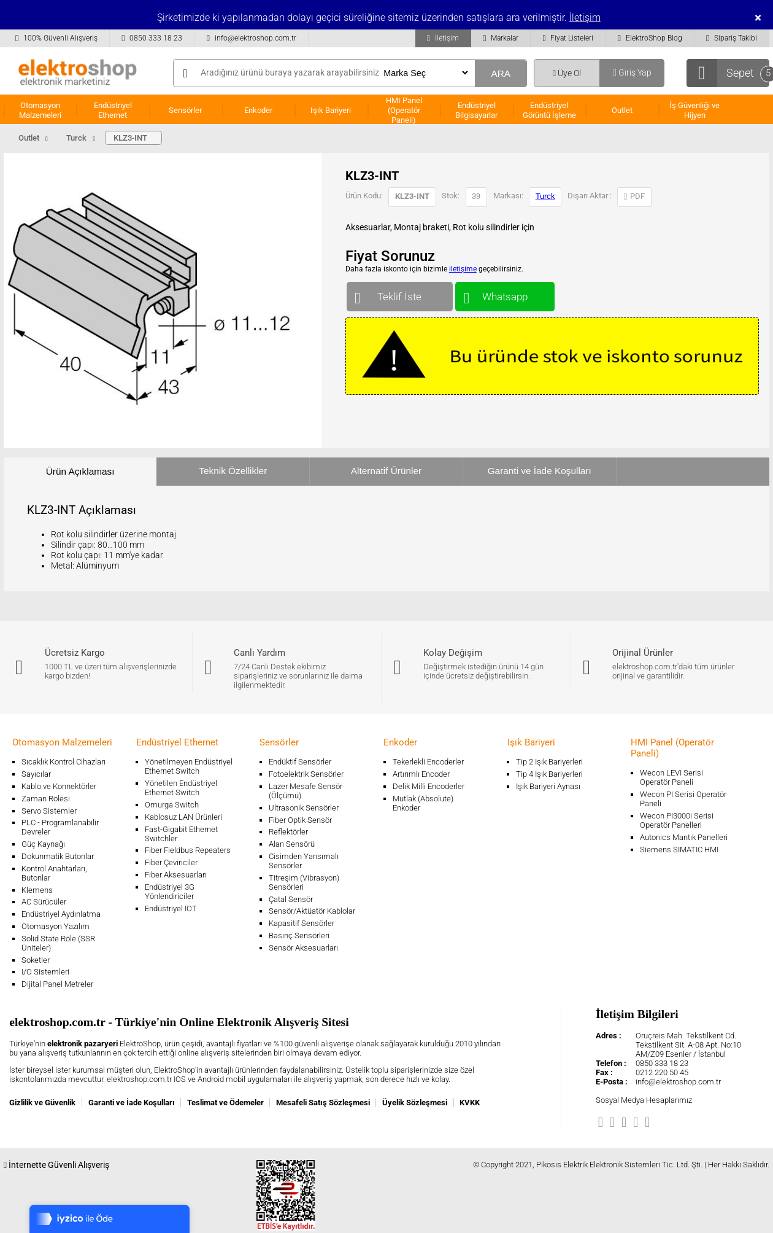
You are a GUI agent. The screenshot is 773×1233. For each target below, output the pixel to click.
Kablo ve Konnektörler (58, 786)
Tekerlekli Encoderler (428, 761)
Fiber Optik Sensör (300, 820)
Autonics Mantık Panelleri (684, 837)
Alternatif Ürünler (386, 470)
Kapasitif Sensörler (301, 923)
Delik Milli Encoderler (428, 786)
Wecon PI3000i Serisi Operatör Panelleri (676, 820)
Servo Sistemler (49, 810)
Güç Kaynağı (43, 844)
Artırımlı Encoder (421, 774)
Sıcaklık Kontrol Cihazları (63, 761)
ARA (500, 73)
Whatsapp (504, 294)
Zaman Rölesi (45, 798)
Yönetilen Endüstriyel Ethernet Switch (181, 788)
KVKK (470, 1102)
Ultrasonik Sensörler (304, 807)
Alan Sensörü (292, 844)
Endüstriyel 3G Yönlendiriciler (169, 891)
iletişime (463, 269)
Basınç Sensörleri (299, 935)
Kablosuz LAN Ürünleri (183, 817)
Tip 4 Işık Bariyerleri (549, 774)
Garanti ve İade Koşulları (539, 470)
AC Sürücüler (43, 901)
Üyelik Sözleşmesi (414, 1102)
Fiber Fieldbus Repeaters (188, 850)
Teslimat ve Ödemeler (225, 1102)
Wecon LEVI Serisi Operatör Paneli (671, 777)
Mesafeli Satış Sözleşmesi (323, 1102)
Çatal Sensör (291, 899)
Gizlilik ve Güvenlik (42, 1102)
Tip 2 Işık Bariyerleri (549, 761)
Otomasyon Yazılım (55, 926)
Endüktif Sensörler (300, 761)
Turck (545, 196)
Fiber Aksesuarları (176, 874)
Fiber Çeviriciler (171, 862)
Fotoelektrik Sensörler (306, 774)
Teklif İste (400, 294)
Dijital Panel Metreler (57, 984)
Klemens (37, 890)
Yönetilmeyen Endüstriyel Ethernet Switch (189, 766)
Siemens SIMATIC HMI (679, 849)
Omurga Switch (172, 804)
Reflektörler (288, 831)
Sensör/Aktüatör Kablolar (312, 911)
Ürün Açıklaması (80, 471)
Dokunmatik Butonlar (57, 856)
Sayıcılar (36, 774)
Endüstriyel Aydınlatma (61, 914)
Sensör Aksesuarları (303, 947)
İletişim (585, 17)
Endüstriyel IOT (171, 908)
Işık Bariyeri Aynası (548, 786)
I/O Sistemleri (45, 971)
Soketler (35, 960)
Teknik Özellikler (233, 470)
